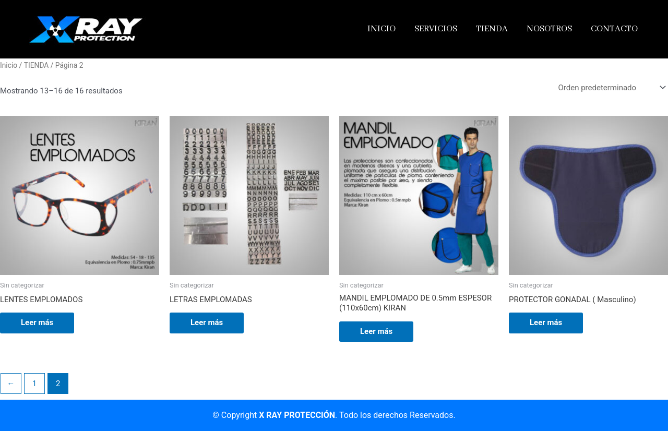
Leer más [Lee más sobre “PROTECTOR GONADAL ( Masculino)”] (546, 322)
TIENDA (492, 28)
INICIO (381, 28)
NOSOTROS (549, 28)
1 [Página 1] (34, 383)
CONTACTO (614, 28)
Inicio (8, 65)
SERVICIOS (435, 28)
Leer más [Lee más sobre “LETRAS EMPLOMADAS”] (206, 322)
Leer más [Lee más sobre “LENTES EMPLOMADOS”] (37, 322)
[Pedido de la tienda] (611, 88)
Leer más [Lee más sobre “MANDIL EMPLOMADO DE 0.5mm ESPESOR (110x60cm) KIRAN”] (376, 331)
